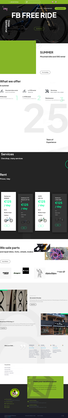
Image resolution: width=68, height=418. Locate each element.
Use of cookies (40, 415)
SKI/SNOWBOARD (48, 8)
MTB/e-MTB (39, 8)
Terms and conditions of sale (30, 415)
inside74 (9, 416)
